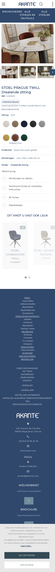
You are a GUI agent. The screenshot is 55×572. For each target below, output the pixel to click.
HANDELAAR (23, 390)
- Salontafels (23, 301)
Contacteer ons (33, 450)
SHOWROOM (23, 374)
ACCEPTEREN (27, 555)
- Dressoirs (23, 344)
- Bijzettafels (23, 307)
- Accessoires (24, 313)
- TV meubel (23, 341)
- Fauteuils (23, 322)
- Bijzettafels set (23, 310)
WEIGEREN (27, 565)
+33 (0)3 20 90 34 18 (33, 441)
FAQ (24, 401)
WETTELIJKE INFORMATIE (23, 395)
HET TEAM (23, 371)
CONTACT (23, 380)
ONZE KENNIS (24, 377)
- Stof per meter (23, 328)
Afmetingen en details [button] (17, 178)
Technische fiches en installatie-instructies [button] (22, 187)
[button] (26, 277)
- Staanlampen (23, 350)
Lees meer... (26, 546)
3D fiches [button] (10, 197)
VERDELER (23, 385)
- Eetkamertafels (24, 304)
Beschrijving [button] (9, 171)
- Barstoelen (23, 325)
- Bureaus (23, 334)
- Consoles (23, 337)
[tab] (27, 172)
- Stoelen (23, 319)
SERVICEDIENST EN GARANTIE (23, 404)
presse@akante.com (33, 476)
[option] (10, 11)
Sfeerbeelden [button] (12, 205)
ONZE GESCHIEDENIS (23, 368)
